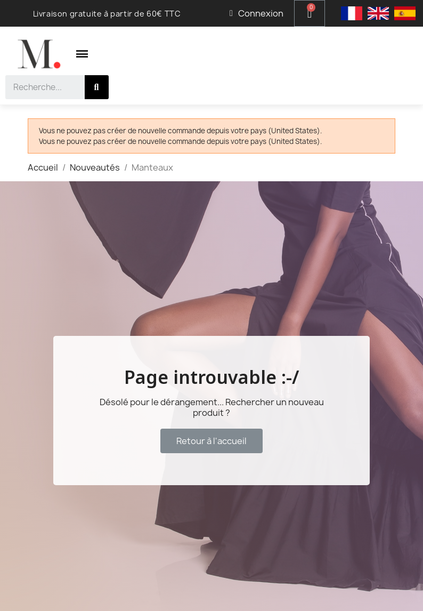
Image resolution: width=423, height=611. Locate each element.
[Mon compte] (256, 13)
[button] (211, 441)
